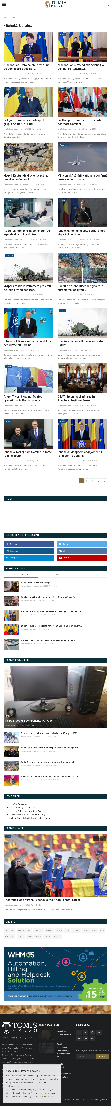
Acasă (6, 17)
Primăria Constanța (18, 804)
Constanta (9, 930)
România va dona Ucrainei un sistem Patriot (81, 343)
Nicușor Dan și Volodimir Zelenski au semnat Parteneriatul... (82, 66)
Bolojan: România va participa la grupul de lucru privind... (24, 122)
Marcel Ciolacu (90, 930)
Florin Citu (9, 936)
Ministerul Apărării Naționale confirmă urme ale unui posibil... (82, 177)
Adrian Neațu (26, 586)
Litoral (47, 936)
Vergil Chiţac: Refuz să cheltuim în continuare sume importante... (64, 1070)
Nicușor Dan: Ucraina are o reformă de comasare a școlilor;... (26, 66)
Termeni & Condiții (72, 1100)
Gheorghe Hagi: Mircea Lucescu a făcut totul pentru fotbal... (43, 900)
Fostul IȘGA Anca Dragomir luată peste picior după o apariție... (50, 748)
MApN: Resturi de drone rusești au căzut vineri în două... (26, 177)
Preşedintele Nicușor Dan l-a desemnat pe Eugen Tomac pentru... (51, 612)
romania (38, 930)
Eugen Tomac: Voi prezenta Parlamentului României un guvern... (51, 626)
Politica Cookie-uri (46, 1096)
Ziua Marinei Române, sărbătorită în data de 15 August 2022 (49, 733)
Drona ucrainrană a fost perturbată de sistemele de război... (49, 640)
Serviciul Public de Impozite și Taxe (25, 811)
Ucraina (76, 930)
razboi (21, 936)
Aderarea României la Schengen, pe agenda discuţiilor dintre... (27, 232)
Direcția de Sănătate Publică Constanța (27, 814)
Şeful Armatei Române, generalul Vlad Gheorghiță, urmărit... (49, 597)
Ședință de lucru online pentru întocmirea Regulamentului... (49, 762)
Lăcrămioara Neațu (11, 74)
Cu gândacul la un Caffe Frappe (35, 583)
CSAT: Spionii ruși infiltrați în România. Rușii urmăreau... (76, 398)
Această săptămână (20, 574)
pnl (67, 930)
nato (30, 936)
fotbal (59, 930)
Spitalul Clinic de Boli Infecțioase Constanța (29, 818)
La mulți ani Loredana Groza (64, 1033)
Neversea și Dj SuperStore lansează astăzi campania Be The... (50, 777)
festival (57, 936)
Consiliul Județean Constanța (22, 807)
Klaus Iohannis (24, 930)
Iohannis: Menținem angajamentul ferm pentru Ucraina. (80, 453)
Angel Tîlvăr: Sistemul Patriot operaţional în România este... (23, 398)
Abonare (103, 1056)
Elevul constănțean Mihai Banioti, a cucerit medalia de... (63, 1050)
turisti (38, 936)
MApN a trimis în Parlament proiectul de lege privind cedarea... (28, 288)
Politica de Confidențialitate (95, 1100)
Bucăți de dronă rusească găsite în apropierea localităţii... (80, 288)
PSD (102, 930)
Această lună (55, 574)
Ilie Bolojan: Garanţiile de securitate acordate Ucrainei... (81, 122)
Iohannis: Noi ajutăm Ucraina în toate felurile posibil (28, 453)
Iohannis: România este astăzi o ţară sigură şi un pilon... (82, 232)
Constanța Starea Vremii (55, 516)
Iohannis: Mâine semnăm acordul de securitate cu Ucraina (27, 343)
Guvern (49, 930)
